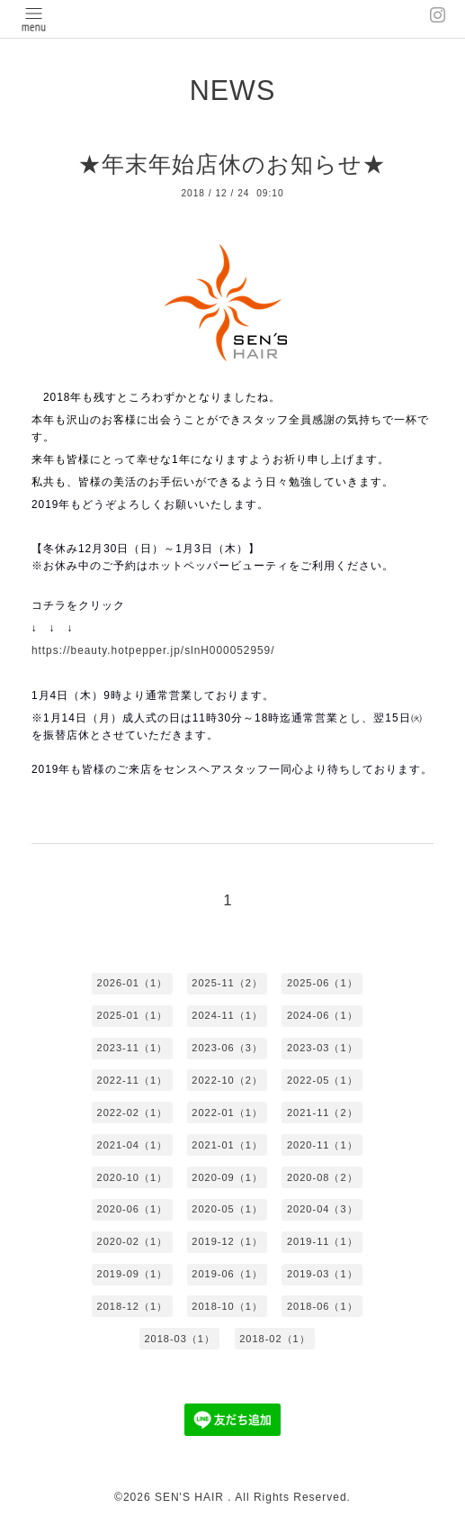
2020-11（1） (322, 1145)
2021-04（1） (132, 1145)
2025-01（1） (132, 1015)
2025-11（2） (227, 982)
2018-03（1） (179, 1338)
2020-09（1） (227, 1177)
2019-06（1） (227, 1273)
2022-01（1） (227, 1112)
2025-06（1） (322, 982)
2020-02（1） (132, 1241)
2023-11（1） (132, 1047)
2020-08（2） (322, 1177)
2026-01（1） (132, 982)
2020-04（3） (322, 1209)
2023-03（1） (322, 1047)
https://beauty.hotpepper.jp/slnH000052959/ (153, 650)
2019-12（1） (227, 1241)
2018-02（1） (274, 1338)
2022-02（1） (132, 1112)
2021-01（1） (227, 1145)
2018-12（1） (132, 1306)
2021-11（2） (322, 1112)
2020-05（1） (227, 1209)
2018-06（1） (322, 1306)
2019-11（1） (322, 1241)
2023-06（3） (227, 1047)
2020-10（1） (132, 1177)
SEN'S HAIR (191, 1497)
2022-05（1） (322, 1080)
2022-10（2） (227, 1080)
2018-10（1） (227, 1306)
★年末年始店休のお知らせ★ (232, 164)
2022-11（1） (132, 1080)
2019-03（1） (322, 1273)
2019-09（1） (132, 1273)
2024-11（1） (227, 1015)
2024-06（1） (322, 1015)
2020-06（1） (132, 1209)
